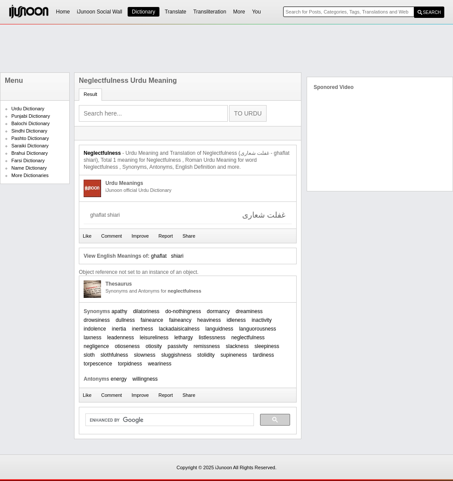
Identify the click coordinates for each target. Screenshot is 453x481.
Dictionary (143, 12)
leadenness (120, 337)
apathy (119, 311)
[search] (169, 420)
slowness (144, 355)
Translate (175, 12)
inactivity (262, 320)
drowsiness (97, 320)
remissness (206, 346)
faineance (152, 320)
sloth (89, 355)
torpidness (130, 364)
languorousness (257, 329)
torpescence (98, 364)
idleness (236, 320)
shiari (177, 256)
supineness (233, 355)
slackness (237, 346)
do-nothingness (183, 311)
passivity (178, 346)
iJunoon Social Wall (99, 12)
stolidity (206, 355)
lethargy (183, 337)
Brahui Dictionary (29, 153)
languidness (219, 329)
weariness (159, 364)
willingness (145, 379)
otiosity (153, 346)
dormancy (218, 311)
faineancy (180, 320)
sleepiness (266, 346)
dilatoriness (146, 311)
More (239, 12)
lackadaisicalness (179, 329)
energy (119, 379)
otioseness (127, 346)
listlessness (212, 337)
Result (90, 94)
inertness (142, 329)
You (256, 12)
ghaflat (158, 256)
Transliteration (209, 12)
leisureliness (154, 337)
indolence (95, 329)
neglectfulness (248, 337)
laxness (92, 337)
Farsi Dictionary (27, 160)
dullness (125, 320)
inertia (119, 329)
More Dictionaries (30, 175)
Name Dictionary (29, 168)
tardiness (263, 355)
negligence (96, 346)
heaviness (209, 320)
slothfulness (114, 355)
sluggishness (176, 355)
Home (63, 12)
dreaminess (249, 311)
